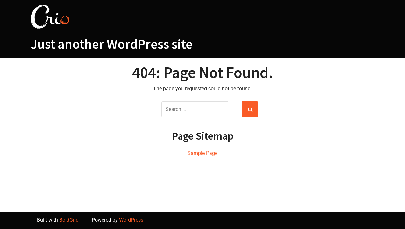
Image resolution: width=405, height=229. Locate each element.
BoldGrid (69, 220)
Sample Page (202, 153)
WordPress (131, 220)
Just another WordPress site (112, 44)
